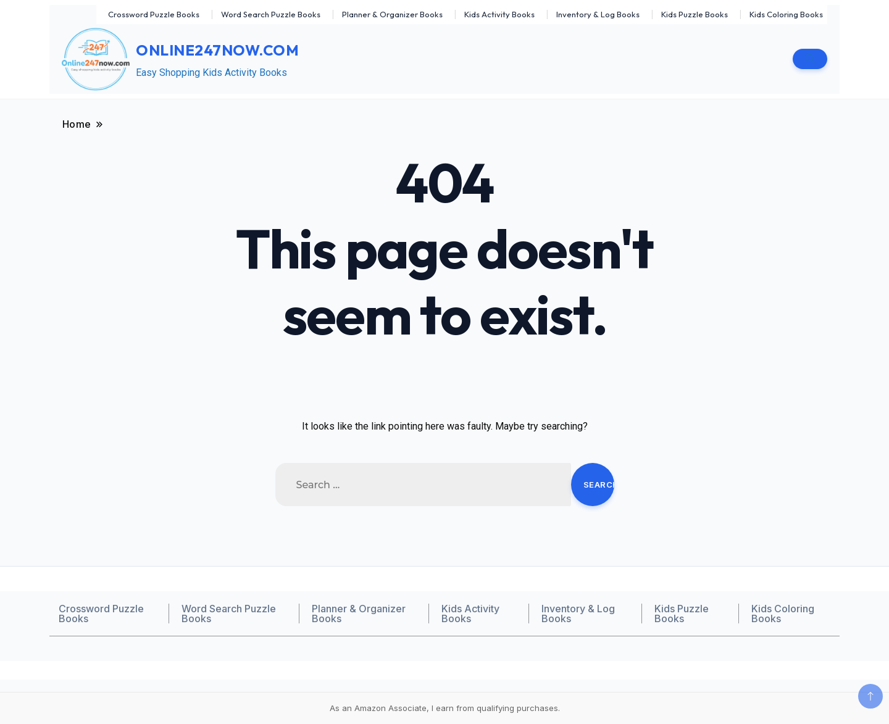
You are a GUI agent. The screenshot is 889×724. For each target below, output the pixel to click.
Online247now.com (217, 50)
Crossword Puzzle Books (153, 14)
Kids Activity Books (499, 14)
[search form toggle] (810, 59)
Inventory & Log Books (598, 14)
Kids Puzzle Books (694, 14)
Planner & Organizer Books (392, 14)
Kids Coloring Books (786, 14)
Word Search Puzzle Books (270, 14)
